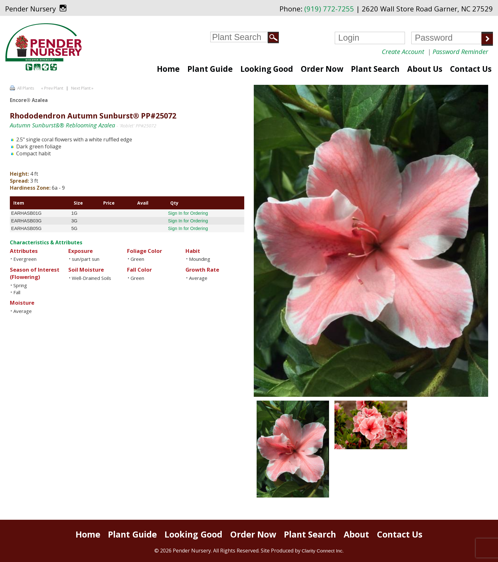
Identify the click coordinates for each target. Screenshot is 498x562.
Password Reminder (460, 51)
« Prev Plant (51, 88)
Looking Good (266, 69)
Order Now (322, 69)
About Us (424, 69)
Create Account (403, 51)
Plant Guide (210, 69)
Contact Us (471, 69)
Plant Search (375, 69)
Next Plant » (82, 88)
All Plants (25, 88)
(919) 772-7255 (329, 8)
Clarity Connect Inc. (323, 550)
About (356, 534)
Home (168, 69)
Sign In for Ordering (188, 213)
